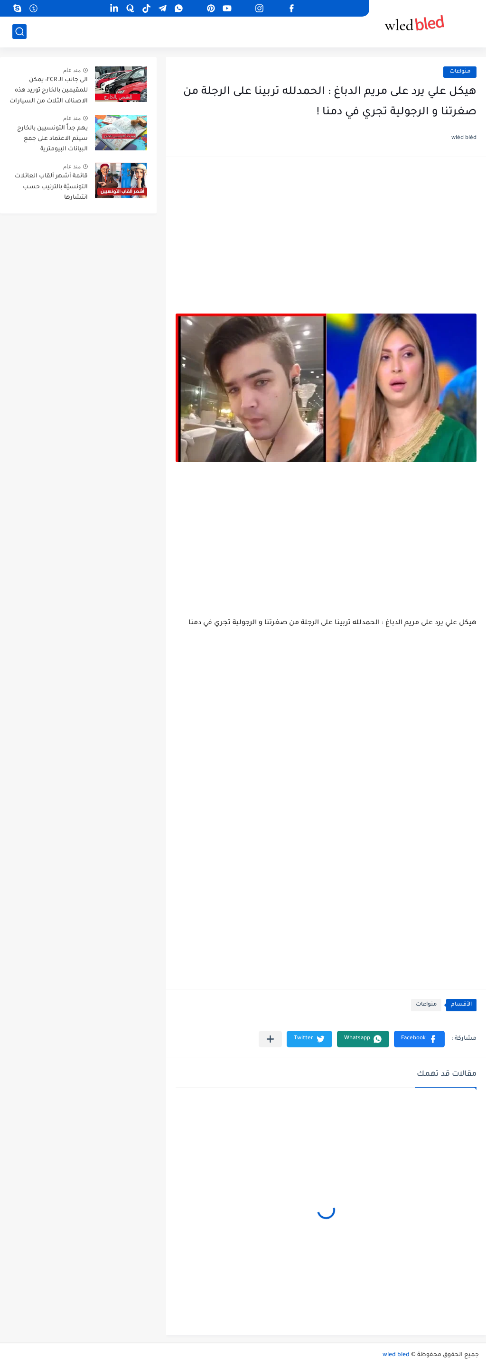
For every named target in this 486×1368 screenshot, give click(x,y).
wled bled (396, 1355)
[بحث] (19, 31)
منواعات (459, 72)
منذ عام (72, 70)
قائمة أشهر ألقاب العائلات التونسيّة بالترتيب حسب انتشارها (51, 187)
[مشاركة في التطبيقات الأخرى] (270, 1039)
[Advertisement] (326, 240)
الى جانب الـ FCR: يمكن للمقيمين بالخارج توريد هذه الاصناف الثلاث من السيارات (48, 91)
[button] (419, 1039)
